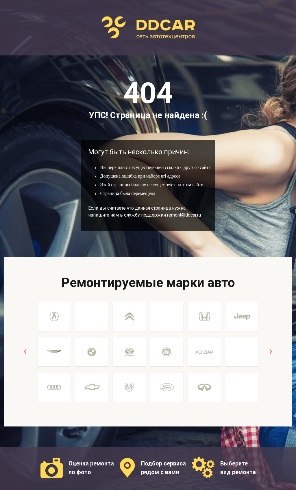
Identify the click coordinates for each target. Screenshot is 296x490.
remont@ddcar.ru (184, 215)
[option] (54, 355)
